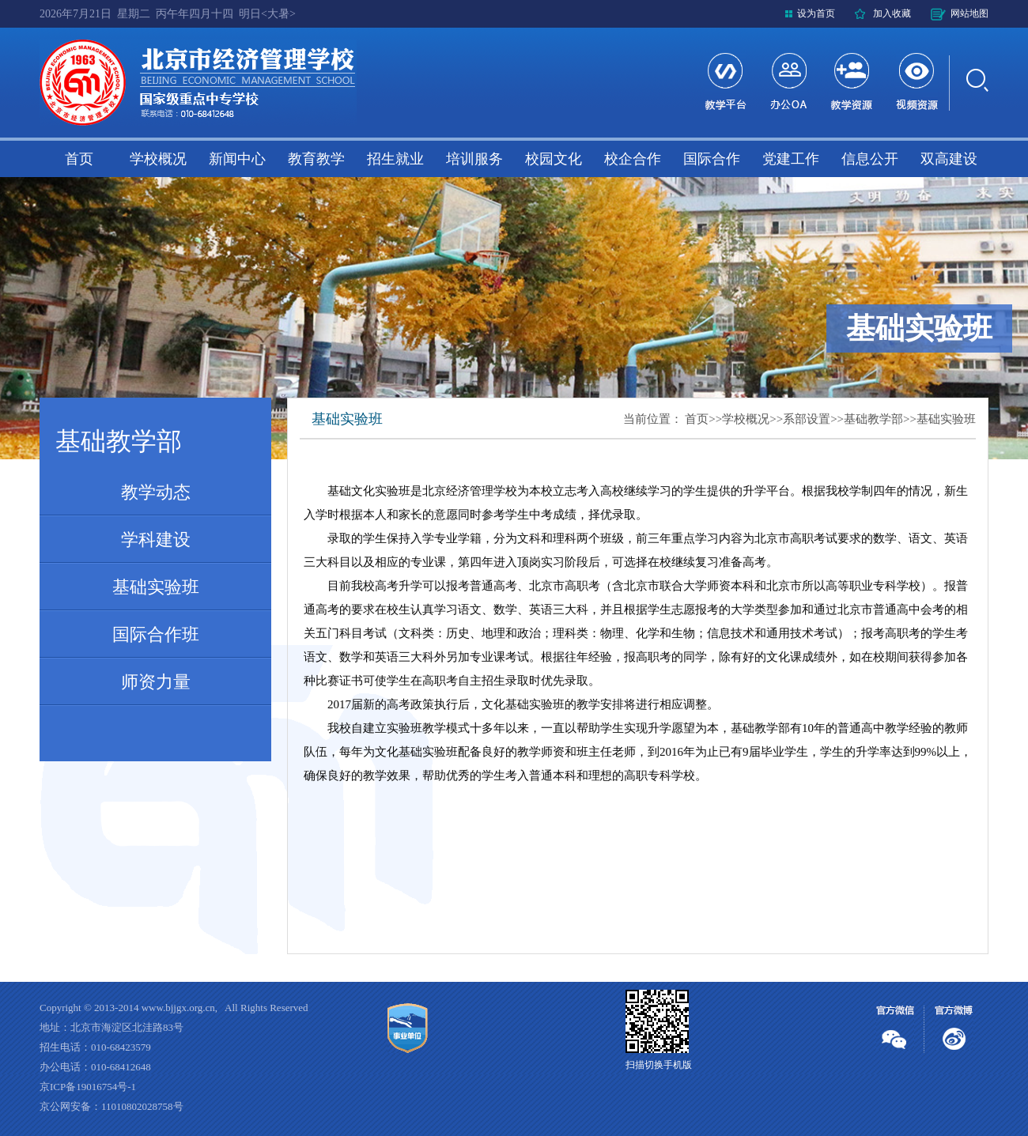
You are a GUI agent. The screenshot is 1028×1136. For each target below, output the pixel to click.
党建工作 (790, 159)
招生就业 (395, 159)
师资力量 (156, 682)
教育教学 (316, 159)
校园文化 (553, 159)
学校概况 (158, 159)
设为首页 (816, 13)
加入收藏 (892, 13)
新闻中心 (237, 159)
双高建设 (948, 159)
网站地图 (969, 13)
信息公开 (869, 159)
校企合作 (632, 159)
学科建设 (156, 539)
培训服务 (474, 159)
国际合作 (711, 159)
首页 (79, 159)
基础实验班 (155, 587)
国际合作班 (155, 634)
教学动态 (156, 492)
